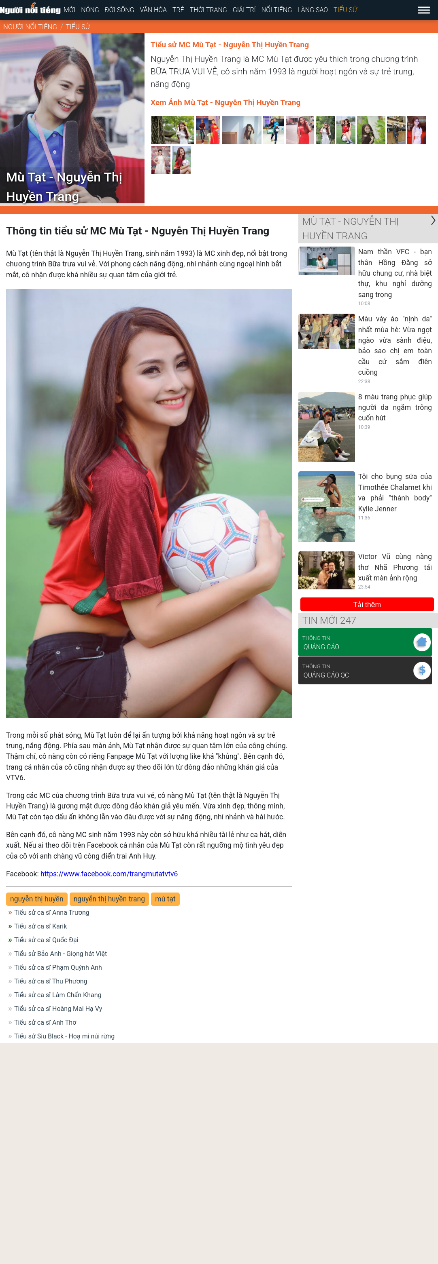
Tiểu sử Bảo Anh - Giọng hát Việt (60, 954)
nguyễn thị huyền (37, 899)
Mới (69, 10)
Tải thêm (367, 605)
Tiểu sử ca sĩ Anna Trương (51, 912)
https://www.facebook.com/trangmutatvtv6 (109, 874)
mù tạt (165, 899)
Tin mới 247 (329, 620)
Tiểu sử (345, 10)
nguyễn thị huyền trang (109, 899)
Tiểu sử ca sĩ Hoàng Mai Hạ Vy (58, 1009)
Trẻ (178, 10)
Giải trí (244, 10)
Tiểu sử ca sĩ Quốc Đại (46, 940)
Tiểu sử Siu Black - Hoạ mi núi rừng (64, 1036)
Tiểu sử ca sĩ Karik (40, 926)
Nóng (90, 10)
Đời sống (119, 10)
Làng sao (313, 10)
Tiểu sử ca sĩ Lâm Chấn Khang (58, 995)
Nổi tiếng (277, 10)
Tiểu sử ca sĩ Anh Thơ (45, 1022)
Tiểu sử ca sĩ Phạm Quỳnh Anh (58, 967)
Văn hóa (153, 10)
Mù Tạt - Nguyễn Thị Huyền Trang (350, 229)
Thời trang (208, 10)
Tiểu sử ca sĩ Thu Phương (50, 981)
